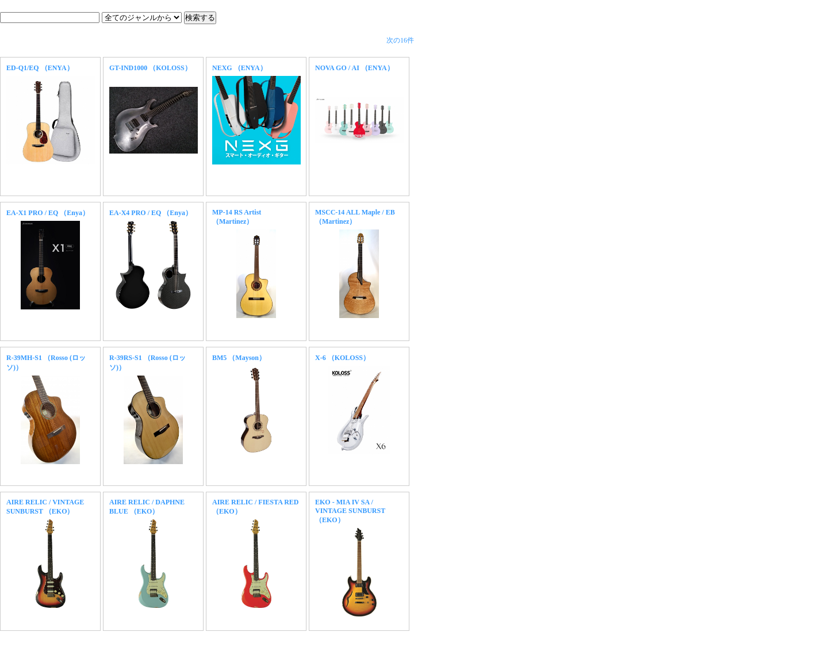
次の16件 (400, 40)
